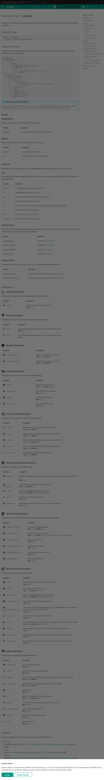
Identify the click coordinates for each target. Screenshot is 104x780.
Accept (7, 775)
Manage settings (23, 775)
